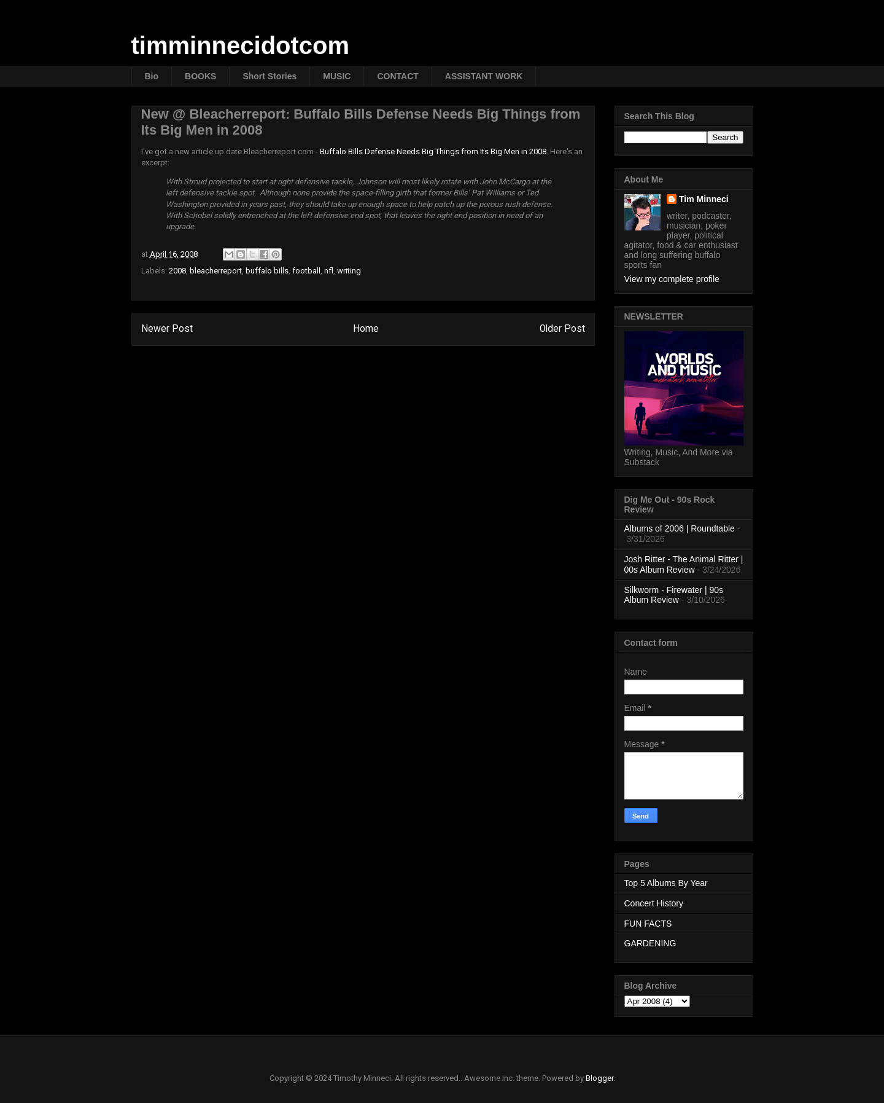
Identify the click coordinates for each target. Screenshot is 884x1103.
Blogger (599, 1078)
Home (366, 328)
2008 (177, 270)
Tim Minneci (704, 199)
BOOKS (200, 76)
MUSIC (337, 76)
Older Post (562, 328)
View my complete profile (671, 279)
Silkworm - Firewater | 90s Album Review (674, 595)
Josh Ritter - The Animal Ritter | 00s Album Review (683, 564)
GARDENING (650, 943)
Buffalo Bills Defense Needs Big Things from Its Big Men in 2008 (433, 151)
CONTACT (397, 76)
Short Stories (269, 76)
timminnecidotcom (240, 45)
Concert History (653, 903)
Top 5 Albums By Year (666, 883)
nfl (328, 270)
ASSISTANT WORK (484, 76)
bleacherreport (216, 270)
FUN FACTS (648, 923)
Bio (152, 76)
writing (349, 270)
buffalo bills (267, 270)
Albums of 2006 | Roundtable (679, 528)
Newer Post (167, 328)
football (306, 270)
